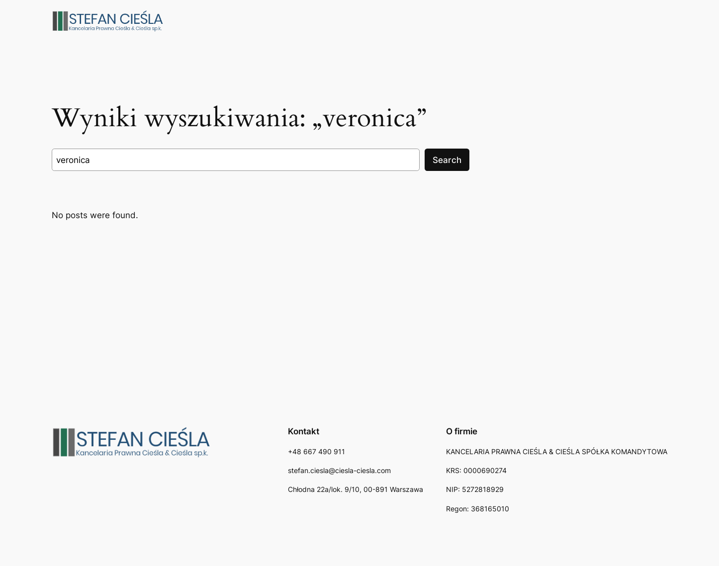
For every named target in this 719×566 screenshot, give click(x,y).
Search (447, 160)
